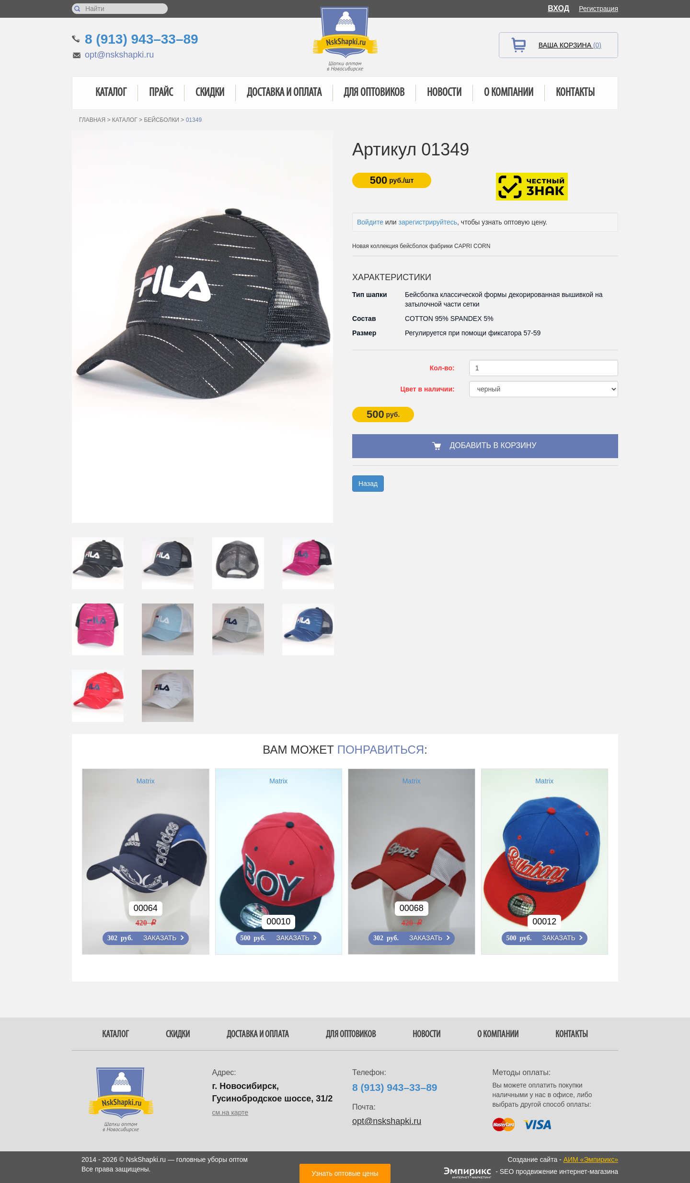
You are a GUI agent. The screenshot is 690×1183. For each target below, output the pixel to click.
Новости (444, 93)
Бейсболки (161, 120)
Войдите (370, 222)
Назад (368, 483)
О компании (508, 93)
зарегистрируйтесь (428, 222)
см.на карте (230, 1112)
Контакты (575, 93)
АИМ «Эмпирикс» (591, 1159)
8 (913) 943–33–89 (141, 39)
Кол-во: (442, 368)
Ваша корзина (570, 45)
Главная (92, 120)
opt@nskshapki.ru (119, 54)
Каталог (110, 93)
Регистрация (598, 8)
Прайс (161, 93)
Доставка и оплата (284, 93)
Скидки (210, 93)
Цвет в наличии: (428, 389)
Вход (558, 8)
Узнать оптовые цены (344, 1173)
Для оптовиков (374, 93)
